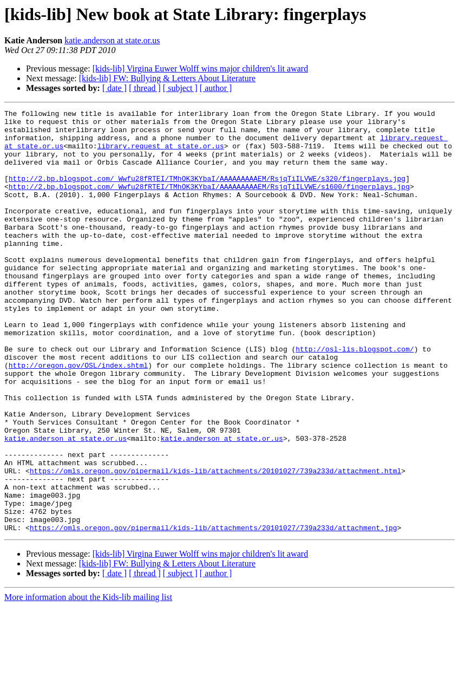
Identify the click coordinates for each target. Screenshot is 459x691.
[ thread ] (145, 88)
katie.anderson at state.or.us (112, 40)
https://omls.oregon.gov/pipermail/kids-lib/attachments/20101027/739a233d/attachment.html (215, 544)
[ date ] (114, 88)
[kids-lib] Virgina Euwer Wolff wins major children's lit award (200, 68)
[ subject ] (180, 88)
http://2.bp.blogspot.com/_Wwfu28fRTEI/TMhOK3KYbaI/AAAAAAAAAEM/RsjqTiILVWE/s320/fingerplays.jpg (207, 193)
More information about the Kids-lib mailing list (88, 681)
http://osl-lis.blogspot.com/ (355, 397)
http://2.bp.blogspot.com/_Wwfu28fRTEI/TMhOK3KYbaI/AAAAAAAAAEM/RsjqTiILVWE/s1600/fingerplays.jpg (209, 202)
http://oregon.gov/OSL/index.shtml (78, 417)
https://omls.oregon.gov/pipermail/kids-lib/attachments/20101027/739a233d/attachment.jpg (213, 612)
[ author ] (216, 88)
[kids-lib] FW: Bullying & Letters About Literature (167, 78)
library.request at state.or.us (160, 154)
